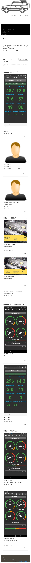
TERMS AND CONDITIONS (8, 559)
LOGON (26, 15)
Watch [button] (24, 136)
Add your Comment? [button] (23, 59)
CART (20, 15)
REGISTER (13, 15)
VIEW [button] (25, 253)
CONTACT (4, 557)
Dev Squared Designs (24, 561)
